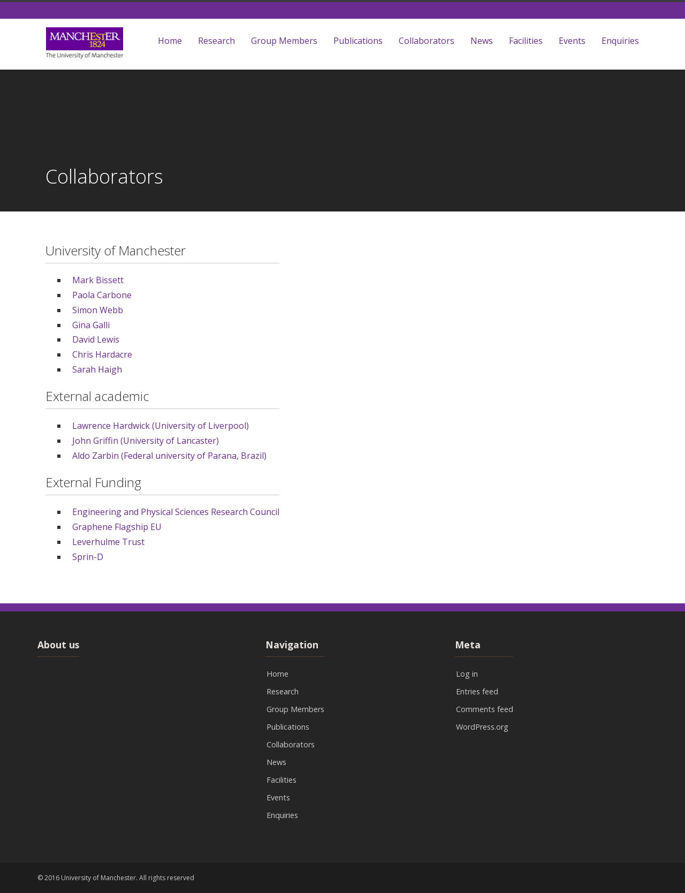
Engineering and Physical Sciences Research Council (175, 512)
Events (572, 41)
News (481, 41)
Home (170, 41)
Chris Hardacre (102, 354)
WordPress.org (482, 727)
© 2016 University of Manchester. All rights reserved (115, 877)
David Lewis (95, 339)
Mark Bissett (98, 280)
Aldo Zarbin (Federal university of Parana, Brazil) (169, 455)
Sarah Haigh (97, 369)
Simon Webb (97, 310)
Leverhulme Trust (108, 542)
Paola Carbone (102, 295)
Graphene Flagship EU (118, 527)
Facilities (526, 41)
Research (216, 41)
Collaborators (426, 41)
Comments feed (484, 709)
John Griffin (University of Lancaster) (145, 440)
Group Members (284, 41)
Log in (467, 674)
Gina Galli (91, 325)
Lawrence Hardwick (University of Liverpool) (160, 426)
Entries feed (477, 691)
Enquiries (620, 41)
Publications (358, 41)
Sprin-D (87, 557)
